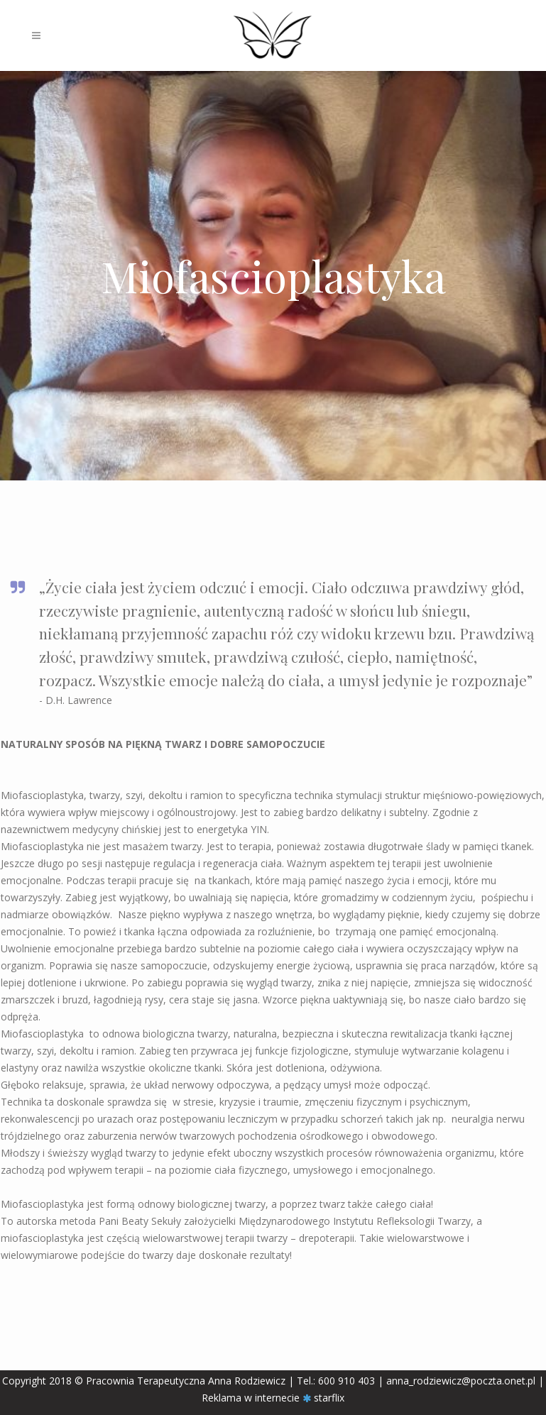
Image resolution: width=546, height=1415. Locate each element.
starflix (329, 1397)
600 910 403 (346, 1380)
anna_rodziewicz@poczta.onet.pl (462, 1380)
